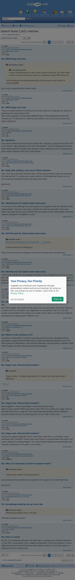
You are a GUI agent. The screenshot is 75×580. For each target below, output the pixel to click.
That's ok (57, 299)
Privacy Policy (17, 293)
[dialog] (37, 290)
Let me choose (17, 299)
